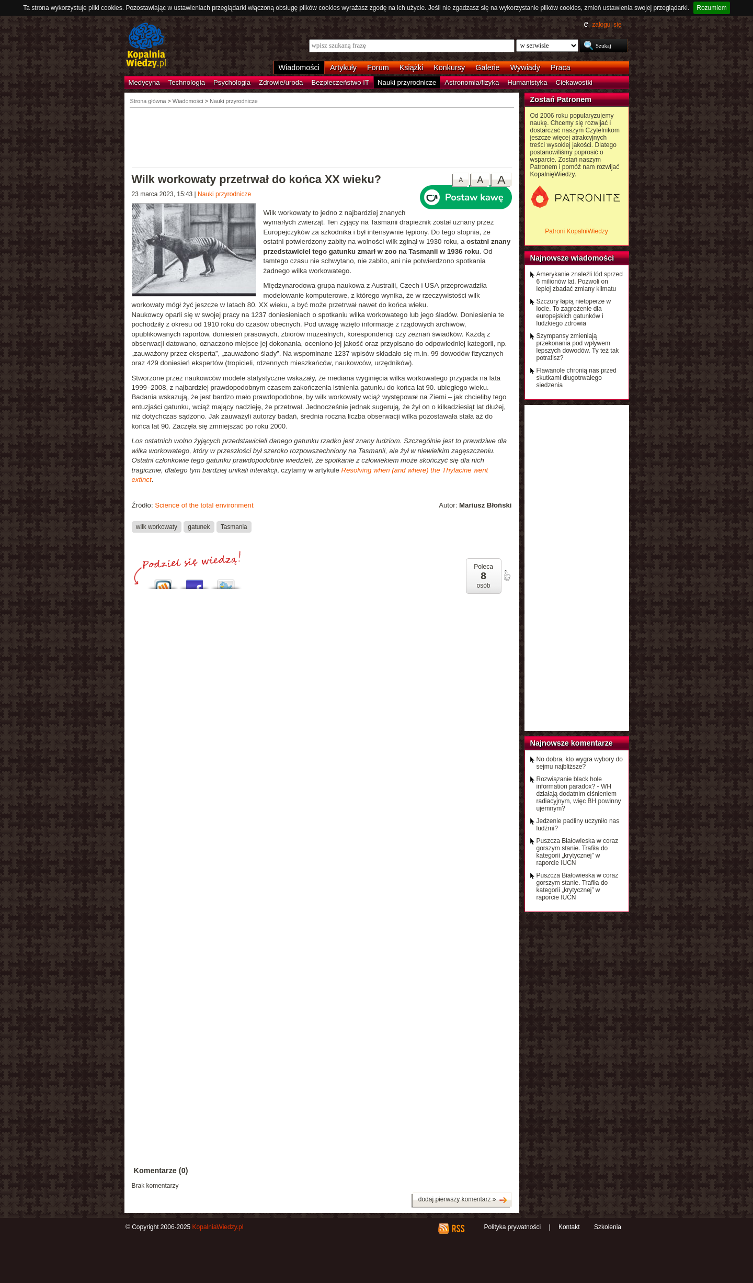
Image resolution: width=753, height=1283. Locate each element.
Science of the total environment (204, 505)
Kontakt (569, 1227)
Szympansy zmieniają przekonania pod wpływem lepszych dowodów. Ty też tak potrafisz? (578, 347)
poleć (506, 575)
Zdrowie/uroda (281, 82)
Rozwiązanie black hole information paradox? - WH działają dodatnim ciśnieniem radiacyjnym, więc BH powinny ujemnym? (579, 793)
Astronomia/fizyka (471, 82)
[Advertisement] (322, 136)
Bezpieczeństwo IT (340, 82)
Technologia (186, 82)
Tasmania (234, 526)
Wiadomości (299, 67)
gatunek (199, 526)
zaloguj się (606, 24)
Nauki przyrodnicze (407, 82)
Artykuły (343, 67)
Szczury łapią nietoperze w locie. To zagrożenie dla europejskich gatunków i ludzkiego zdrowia (574, 312)
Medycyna (144, 82)
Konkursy (449, 67)
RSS (457, 1228)
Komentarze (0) (161, 1170)
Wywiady (525, 67)
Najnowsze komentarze (571, 743)
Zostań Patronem (561, 99)
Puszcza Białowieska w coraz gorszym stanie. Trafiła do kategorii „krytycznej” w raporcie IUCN (578, 851)
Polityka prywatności (512, 1227)
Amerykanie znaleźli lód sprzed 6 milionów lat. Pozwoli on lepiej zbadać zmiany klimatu (580, 281)
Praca (561, 67)
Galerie (487, 67)
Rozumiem (711, 8)
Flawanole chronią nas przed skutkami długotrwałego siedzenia (577, 378)
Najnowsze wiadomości (572, 258)
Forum (378, 67)
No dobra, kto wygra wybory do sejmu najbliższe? (580, 763)
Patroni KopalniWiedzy (576, 231)
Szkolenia (607, 1227)
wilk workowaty (156, 526)
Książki (412, 67)
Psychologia (231, 82)
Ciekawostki (574, 82)
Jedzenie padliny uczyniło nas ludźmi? (578, 824)
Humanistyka (527, 82)
